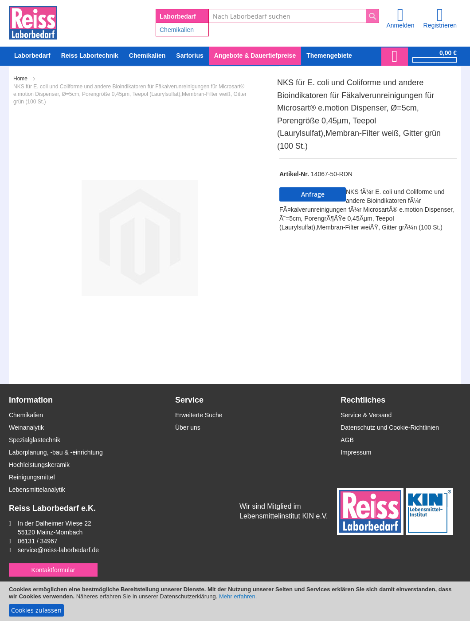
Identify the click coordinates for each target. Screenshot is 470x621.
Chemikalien (177, 29)
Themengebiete (329, 55)
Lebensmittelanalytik (37, 489)
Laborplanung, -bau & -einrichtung (56, 452)
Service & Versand (366, 415)
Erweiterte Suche (199, 415)
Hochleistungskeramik (39, 464)
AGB (347, 439)
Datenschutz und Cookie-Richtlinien (390, 427)
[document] (235, 601)
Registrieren (440, 25)
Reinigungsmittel (32, 477)
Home (20, 78)
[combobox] (293, 16)
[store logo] (33, 21)
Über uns (187, 427)
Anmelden (400, 25)
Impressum (356, 452)
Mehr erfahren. (238, 596)
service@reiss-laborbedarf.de (58, 550)
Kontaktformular (53, 570)
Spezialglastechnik (34, 439)
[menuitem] (147, 56)
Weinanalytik (26, 427)
